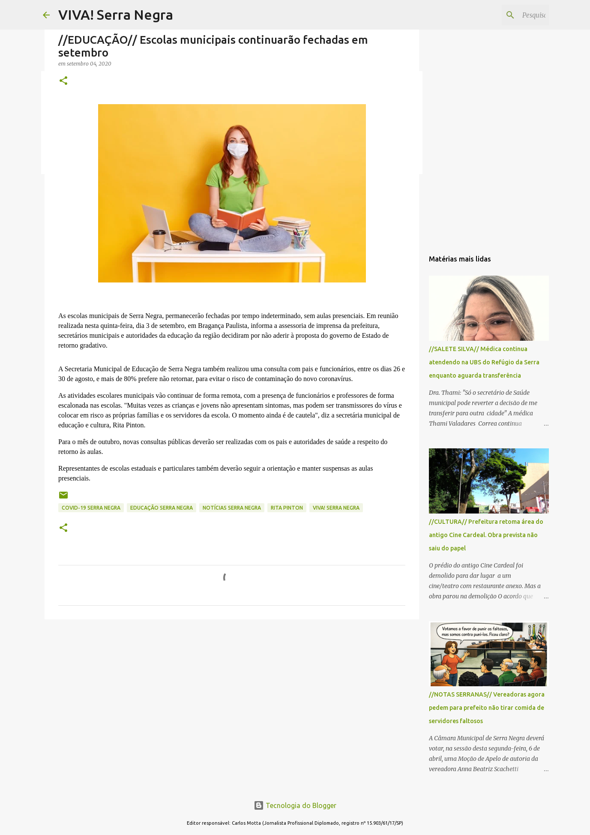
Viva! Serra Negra (336, 508)
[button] (63, 81)
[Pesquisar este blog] (504, 15)
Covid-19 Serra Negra (91, 508)
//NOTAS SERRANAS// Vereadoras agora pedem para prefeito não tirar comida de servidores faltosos (487, 707)
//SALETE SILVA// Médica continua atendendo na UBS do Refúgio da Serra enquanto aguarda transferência (484, 362)
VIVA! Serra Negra (115, 14)
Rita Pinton (287, 508)
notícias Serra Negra (232, 508)
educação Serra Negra (161, 508)
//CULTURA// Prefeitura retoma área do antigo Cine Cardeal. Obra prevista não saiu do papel (486, 535)
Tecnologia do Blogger (295, 805)
